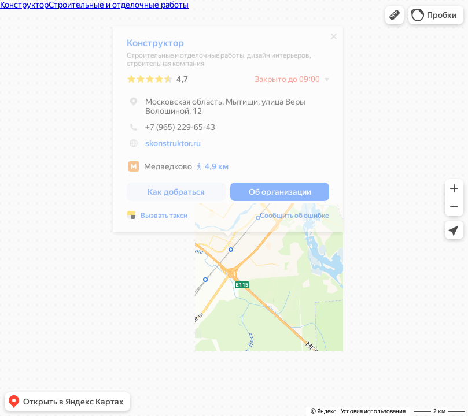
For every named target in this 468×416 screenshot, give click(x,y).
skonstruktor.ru (173, 146)
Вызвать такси (164, 218)
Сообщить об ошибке (294, 218)
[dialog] (228, 132)
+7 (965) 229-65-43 (171, 130)
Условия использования (373, 411)
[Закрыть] (333, 39)
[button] (394, 15)
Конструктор (155, 45)
